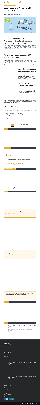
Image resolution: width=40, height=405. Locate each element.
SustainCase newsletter (9, 5)
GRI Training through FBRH (7, 394)
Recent (5, 322)
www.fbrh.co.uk (6, 356)
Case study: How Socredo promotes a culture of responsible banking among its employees (20, 330)
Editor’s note (5, 384)
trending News (14, 5)
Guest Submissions (6, 390)
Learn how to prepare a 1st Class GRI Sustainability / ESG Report (18, 154)
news (4, 5)
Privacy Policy (32, 403)
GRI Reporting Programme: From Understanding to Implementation (19, 159)
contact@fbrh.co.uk (6, 355)
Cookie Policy (37, 403)
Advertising (5, 393)
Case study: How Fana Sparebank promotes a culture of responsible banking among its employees (22, 326)
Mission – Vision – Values (7, 385)
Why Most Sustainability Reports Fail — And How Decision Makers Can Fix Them (21, 333)
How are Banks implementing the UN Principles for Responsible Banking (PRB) (20, 316)
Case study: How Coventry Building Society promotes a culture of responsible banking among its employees (22, 377)
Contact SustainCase (6, 389)
